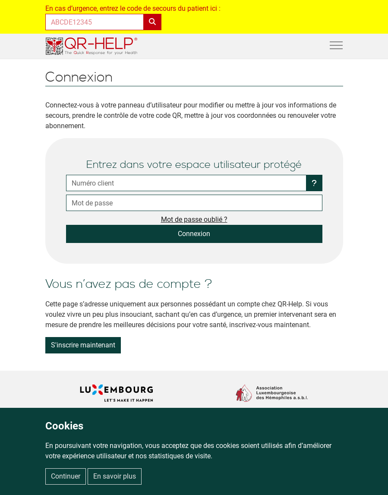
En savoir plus (114, 476)
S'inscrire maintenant (83, 345)
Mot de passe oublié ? (194, 219)
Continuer (65, 476)
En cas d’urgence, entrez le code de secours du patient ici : (133, 8)
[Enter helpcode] (94, 22)
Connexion (194, 234)
